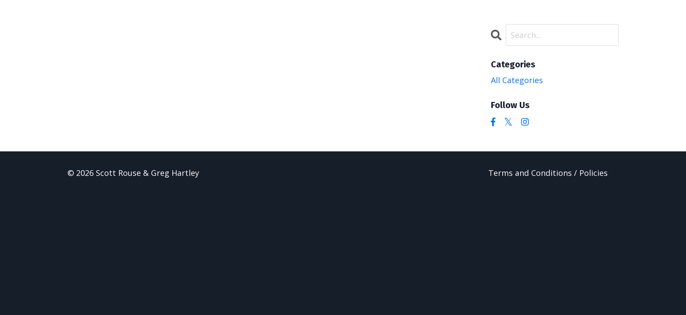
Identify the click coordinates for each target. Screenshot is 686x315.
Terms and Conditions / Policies (548, 173)
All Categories (517, 80)
